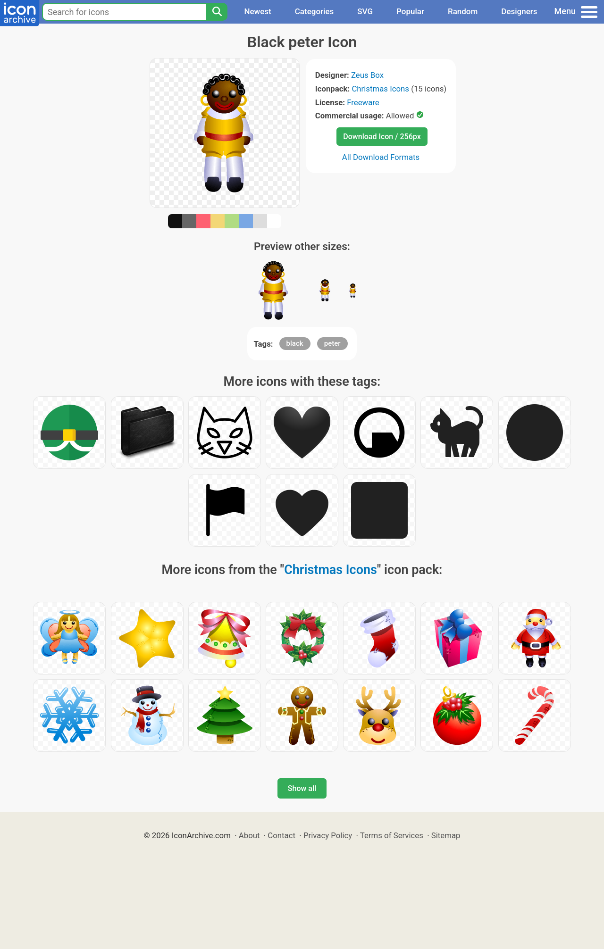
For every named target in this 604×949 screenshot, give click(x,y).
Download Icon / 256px (381, 136)
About (249, 835)
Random (463, 11)
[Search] (216, 12)
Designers (519, 11)
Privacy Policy (327, 835)
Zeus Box (367, 75)
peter (332, 343)
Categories (314, 11)
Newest (257, 11)
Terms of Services (391, 835)
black (294, 343)
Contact (281, 835)
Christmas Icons (380, 88)
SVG (365, 11)
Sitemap (446, 835)
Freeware (363, 102)
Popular (410, 11)
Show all (302, 788)
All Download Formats (381, 157)
